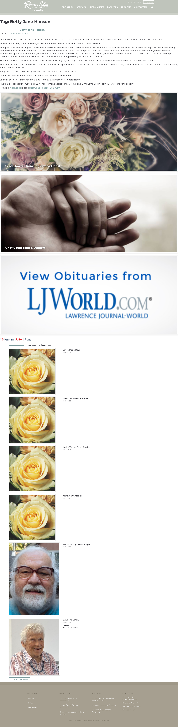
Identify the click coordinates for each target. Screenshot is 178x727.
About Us (126, 7)
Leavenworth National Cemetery (104, 705)
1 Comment (54, 88)
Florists (31, 698)
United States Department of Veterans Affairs (103, 699)
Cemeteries (32, 707)
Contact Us (140, 7)
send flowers (149, 2)
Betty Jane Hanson (32, 29)
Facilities (112, 7)
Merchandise (97, 7)
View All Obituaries (19, 680)
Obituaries (67, 7)
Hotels (30, 703)
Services (81, 7)
